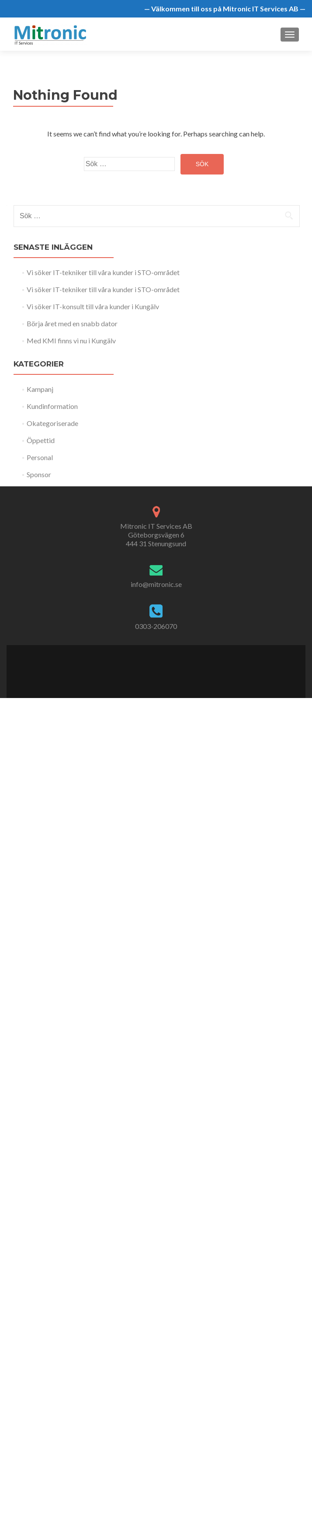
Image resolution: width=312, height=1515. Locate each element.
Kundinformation (52, 406)
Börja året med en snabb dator (72, 323)
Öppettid (41, 440)
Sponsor (39, 474)
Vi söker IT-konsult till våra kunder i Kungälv (93, 306)
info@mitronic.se (156, 584)
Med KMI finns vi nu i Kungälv (71, 340)
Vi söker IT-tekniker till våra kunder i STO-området (103, 272)
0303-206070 (156, 626)
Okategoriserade (52, 423)
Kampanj (40, 389)
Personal (40, 457)
